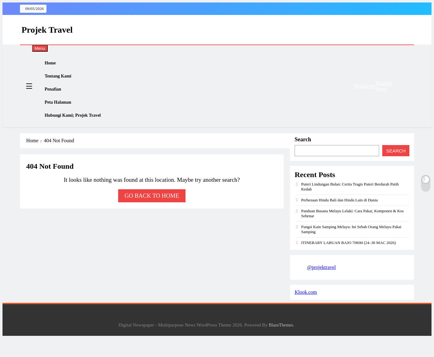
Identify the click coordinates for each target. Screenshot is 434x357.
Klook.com (306, 310)
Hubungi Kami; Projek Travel (78, 132)
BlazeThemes (281, 343)
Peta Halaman (63, 115)
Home (55, 65)
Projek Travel (47, 30)
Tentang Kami (63, 81)
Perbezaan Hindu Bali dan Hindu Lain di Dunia (339, 218)
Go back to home (151, 214)
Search (303, 158)
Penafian (58, 98)
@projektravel (321, 286)
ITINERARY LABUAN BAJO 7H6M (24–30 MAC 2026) (348, 261)
